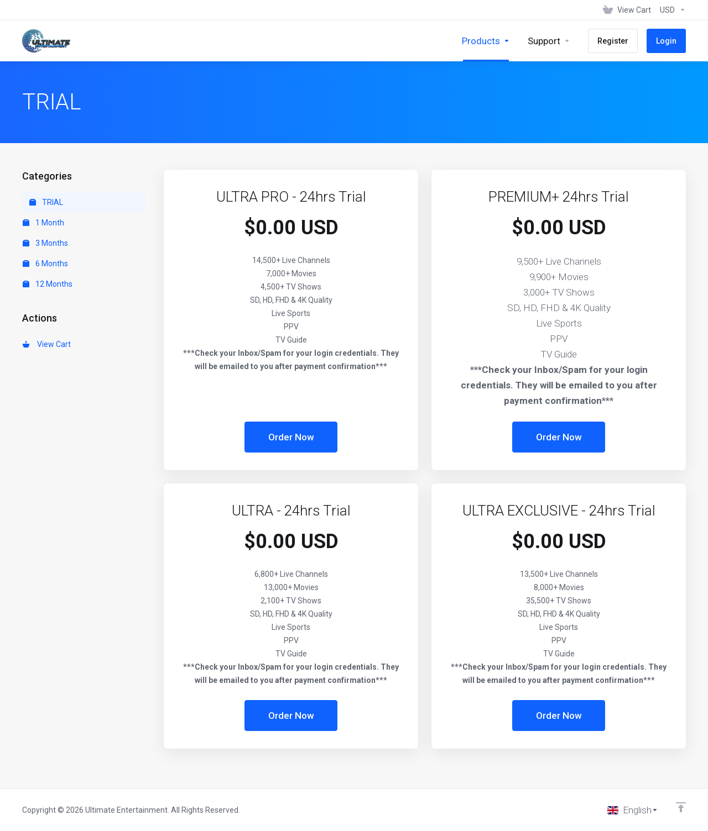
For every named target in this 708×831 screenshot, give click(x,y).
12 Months (47, 284)
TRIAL (46, 202)
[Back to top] (681, 807)
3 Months (45, 243)
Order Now (291, 437)
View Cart (47, 344)
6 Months (45, 263)
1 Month (43, 222)
